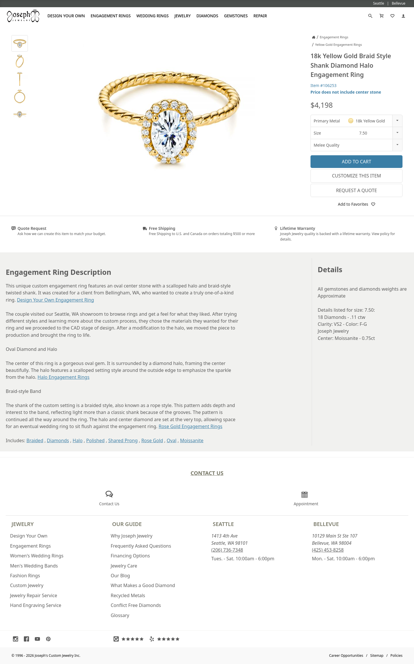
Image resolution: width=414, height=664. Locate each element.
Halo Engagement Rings (64, 377)
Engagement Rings (111, 15)
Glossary (120, 615)
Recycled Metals (128, 595)
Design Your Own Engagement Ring (55, 300)
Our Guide (127, 523)
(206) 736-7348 (227, 550)
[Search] (370, 15)
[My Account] (403, 15)
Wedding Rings (153, 15)
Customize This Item (356, 176)
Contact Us (207, 472)
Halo (78, 440)
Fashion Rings (25, 575)
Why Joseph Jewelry (131, 536)
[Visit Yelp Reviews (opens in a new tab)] (165, 639)
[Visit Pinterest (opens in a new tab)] (50, 639)
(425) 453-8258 (328, 550)
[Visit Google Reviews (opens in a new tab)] (130, 639)
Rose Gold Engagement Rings (191, 426)
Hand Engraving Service (35, 605)
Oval (172, 440)
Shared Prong (122, 440)
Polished (95, 440)
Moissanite (191, 440)
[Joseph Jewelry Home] (313, 37)
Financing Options (130, 556)
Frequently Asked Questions (141, 546)
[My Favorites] (392, 15)
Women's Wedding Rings (37, 556)
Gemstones (236, 15)
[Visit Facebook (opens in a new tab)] (28, 639)
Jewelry (183, 15)
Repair (260, 15)
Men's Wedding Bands (34, 566)
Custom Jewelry (26, 585)
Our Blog (120, 575)
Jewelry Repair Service (33, 595)
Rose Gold (152, 440)
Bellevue (326, 523)
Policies (396, 655)
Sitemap (377, 655)
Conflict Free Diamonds (136, 605)
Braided (34, 440)
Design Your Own (66, 15)
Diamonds (207, 15)
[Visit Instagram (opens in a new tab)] (17, 639)
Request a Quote (356, 190)
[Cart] (381, 15)
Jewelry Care (124, 566)
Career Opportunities (346, 655)
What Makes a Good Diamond (143, 585)
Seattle (223, 523)
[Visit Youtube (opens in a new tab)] (39, 639)
